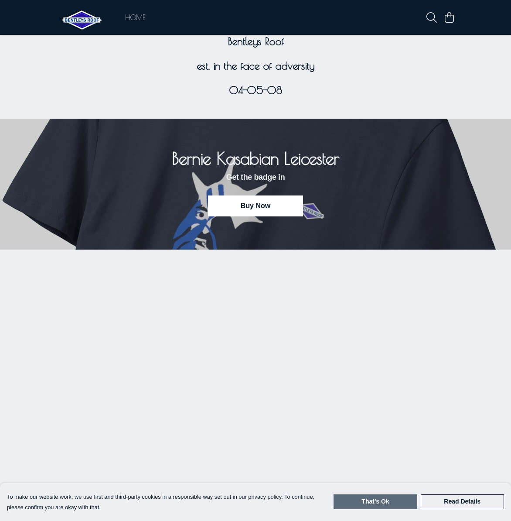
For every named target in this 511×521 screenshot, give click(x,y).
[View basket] (449, 17)
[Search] (431, 17)
